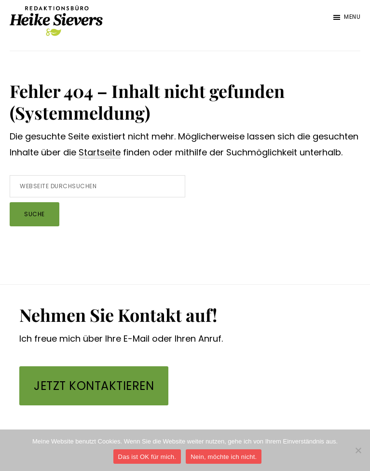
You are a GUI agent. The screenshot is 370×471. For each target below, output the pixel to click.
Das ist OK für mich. (147, 456)
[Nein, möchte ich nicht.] (358, 450)
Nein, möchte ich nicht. (224, 456)
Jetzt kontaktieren (94, 386)
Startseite (100, 152)
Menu (352, 17)
